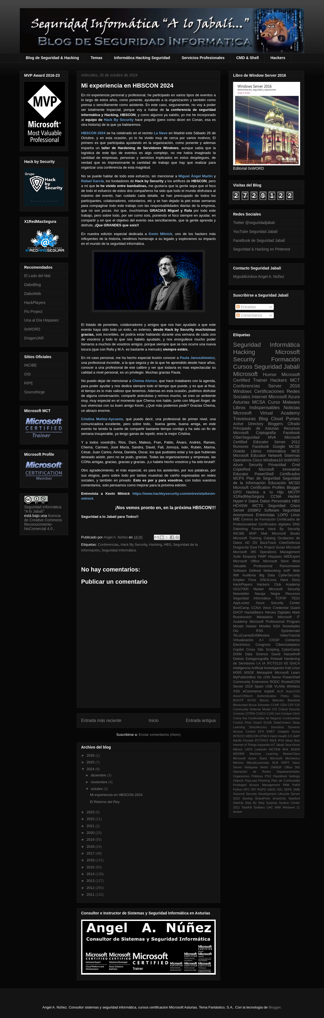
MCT (295, 380)
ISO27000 (241, 589)
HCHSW (240, 505)
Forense (258, 529)
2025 (91, 762)
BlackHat (294, 700)
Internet (259, 396)
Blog (263, 418)
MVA (272, 437)
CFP (291, 705)
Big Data (267, 575)
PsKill (296, 784)
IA (263, 663)
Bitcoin (264, 700)
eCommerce (252, 691)
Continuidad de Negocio (264, 718)
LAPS (249, 749)
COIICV (261, 713)
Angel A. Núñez (116, 537)
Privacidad (277, 465)
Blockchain (240, 705)
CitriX (296, 713)
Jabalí (280, 744)
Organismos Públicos (248, 776)
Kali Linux (292, 668)
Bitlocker (278, 700)
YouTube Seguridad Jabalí (255, 231)
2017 (91, 853)
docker (237, 811)
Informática (276, 451)
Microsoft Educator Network (257, 455)
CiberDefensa (289, 543)
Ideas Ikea (292, 740)
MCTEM (274, 749)
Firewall (276, 659)
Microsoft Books (286, 533)
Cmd (296, 465)
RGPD (261, 789)
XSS (236, 691)
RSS (259, 631)
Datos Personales (275, 501)
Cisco (257, 460)
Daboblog (240, 529)
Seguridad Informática (118, 550)
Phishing (264, 780)
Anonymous (243, 515)
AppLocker (241, 603)
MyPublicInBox (244, 677)
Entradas (246, 307)
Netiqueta (251, 767)
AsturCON (293, 691)
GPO (237, 492)
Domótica (277, 727)
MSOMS (238, 753)
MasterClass (291, 753)
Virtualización (243, 640)
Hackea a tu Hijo (265, 492)
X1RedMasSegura (248, 496)
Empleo (239, 580)
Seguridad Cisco (284, 505)
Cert (277, 713)
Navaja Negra (267, 594)
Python (238, 789)
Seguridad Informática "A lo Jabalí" (42, 509)
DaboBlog (32, 284)
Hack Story (290, 580)
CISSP (274, 640)
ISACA (295, 663)
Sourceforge (34, 392)
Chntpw (286, 713)
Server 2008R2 (247, 510)
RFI (253, 789)
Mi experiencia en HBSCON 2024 (116, 795)
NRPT (285, 762)
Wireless (293, 686)
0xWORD (32, 329)
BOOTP (238, 700)
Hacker (294, 496)
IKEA (273, 740)
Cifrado (294, 424)
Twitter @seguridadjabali (254, 222)
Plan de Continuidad (285, 780)
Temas (96, 58)
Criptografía (266, 433)
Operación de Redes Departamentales (266, 771)
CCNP (275, 705)
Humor (270, 374)
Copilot (238, 649)
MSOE (249, 673)
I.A (258, 663)
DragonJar (241, 547)
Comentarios (249, 315)
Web (296, 571)
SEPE (288, 789)
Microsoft (245, 374)
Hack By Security (133, 544)
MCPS (238, 478)
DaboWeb (32, 293)
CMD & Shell (247, 58)
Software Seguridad (282, 510)
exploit (269, 691)
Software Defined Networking (257, 571)
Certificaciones (269, 391)
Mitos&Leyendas (258, 762)
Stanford (294, 798)
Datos (254, 501)
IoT (273, 744)
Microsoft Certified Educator (266, 439)
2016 (91, 860)
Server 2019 (243, 686)
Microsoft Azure (284, 396)
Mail (264, 533)
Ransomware (290, 566)
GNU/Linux (268, 580)
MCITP (294, 492)
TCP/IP (281, 598)
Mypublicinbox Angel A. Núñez (258, 276)
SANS (271, 789)
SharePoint (262, 798)
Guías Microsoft (288, 547)
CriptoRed (241, 469)
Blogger (293, 487)
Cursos (242, 366)
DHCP (238, 612)
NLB (275, 762)
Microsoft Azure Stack (250, 758)
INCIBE (30, 365)
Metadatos (265, 617)
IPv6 (281, 740)
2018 (91, 846)
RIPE (28, 383)
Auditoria (249, 575)
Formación (285, 359)
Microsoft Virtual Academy (266, 413)
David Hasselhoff (286, 654)
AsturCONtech (243, 696)
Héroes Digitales (278, 612)
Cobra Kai (240, 718)
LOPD (283, 515)
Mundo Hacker (245, 626)
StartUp (238, 802)
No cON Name (269, 677)
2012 (91, 888)
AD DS (251, 543)
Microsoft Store (276, 561)
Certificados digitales (274, 524)
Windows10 (273, 460)
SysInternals (290, 631)
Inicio (153, 720)
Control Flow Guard (247, 722)
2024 (91, 769)
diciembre (99, 775)
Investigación (274, 668)
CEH (283, 705)
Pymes (293, 418)
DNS (296, 524)
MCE (295, 451)
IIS (286, 663)
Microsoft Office (246, 561)
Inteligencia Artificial (248, 668)
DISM (237, 654)
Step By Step (254, 802)
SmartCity (279, 798)
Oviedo (239, 451)
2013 (91, 881)
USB (268, 686)
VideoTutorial (290, 635)
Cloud (277, 418)
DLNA (267, 722)
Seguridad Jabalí (277, 366)
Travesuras (244, 418)
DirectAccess (258, 727)
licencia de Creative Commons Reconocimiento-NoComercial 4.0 (43, 522)
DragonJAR (34, 338)
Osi (235, 631)
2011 (91, 894)
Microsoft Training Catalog (254, 538)
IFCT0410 (261, 740)
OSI (27, 374)
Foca (252, 580)
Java (288, 744)
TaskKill (247, 807)
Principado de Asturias (256, 428)
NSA (276, 626)
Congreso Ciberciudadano (278, 645)
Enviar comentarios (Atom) (159, 735)
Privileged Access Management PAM (261, 784)
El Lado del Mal (37, 276)
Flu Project (33, 311)
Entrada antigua (201, 720)
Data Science (256, 654)
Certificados (290, 474)
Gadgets (283, 731)
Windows (242, 391)
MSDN (295, 749)
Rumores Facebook (251, 446)
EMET (270, 731)
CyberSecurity (289, 575)
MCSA (258, 402)
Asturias (241, 402)
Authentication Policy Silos (278, 696)
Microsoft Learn (287, 673)
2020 (91, 833)
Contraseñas (291, 718)
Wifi (236, 575)
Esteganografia (257, 659)
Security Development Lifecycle (268, 793)
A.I (261, 640)
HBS (167, 544)
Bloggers (275, 424)
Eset (253, 547)
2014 (91, 874)
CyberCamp (291, 649)
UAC (269, 807)
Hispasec (275, 556)
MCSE (294, 446)
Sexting (247, 798)
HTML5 (264, 736)
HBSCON (252, 736)
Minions (238, 762)
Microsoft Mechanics (285, 758)
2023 (91, 812)
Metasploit (264, 673)
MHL (285, 749)
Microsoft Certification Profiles (259, 487)
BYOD (251, 700)
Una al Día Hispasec (41, 320)
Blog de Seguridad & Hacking (52, 58)
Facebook (291, 433)
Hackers (278, 58)
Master (258, 589)
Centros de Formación (258, 519)
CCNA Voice (261, 608)
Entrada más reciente (101, 720)
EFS (261, 731)
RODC (275, 682)
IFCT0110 (274, 663)
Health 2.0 (285, 736)
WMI (278, 807)
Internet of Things (245, 744)
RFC (247, 789)
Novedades (291, 626)
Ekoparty (249, 556)
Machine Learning (264, 753)
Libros (256, 451)
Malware (291, 402)
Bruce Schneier (259, 705)
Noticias (292, 407)
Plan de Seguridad (263, 478)
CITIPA (250, 713)
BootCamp (241, 608)
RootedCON (290, 682)
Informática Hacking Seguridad (142, 58)
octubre (97, 789)
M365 (237, 673)
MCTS (257, 505)
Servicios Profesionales (203, 58)
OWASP (276, 767)
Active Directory (248, 424)
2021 (91, 826)
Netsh (264, 767)
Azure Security (247, 465)
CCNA (276, 496)
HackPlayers (35, 302)
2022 (91, 819)
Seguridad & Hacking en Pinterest (261, 249)
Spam (259, 686)
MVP (252, 533)
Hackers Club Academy (278, 584)
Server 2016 (284, 385)
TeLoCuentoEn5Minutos (251, 635)
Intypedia (264, 744)
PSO (268, 776)
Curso (274, 402)
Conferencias (108, 544)
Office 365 (292, 767)
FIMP (262, 556)
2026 (91, 755)
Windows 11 (291, 807)
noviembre (99, 782)
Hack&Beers (253, 612)
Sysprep (271, 802)
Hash (273, 736)
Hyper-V (240, 501)
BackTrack (268, 543)
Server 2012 (287, 442)
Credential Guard (286, 608)
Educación (277, 483)
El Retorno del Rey (104, 802)
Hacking (155, 544)
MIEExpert (292, 556)
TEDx (295, 598)
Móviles (265, 626)
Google (279, 446)
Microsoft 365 (244, 552)
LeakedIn (261, 749)
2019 (91, 839)
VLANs (279, 686)
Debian (238, 659)
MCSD (294, 483)
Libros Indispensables (256, 407)
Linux (295, 515)
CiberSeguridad (246, 437)
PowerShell (264, 474)
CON (270, 713)
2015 (91, 867)
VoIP (286, 571)
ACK (280, 691)
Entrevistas (265, 515)
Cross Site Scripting (262, 649)
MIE (236, 519)
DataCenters (282, 722)
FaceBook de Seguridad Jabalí (259, 240)
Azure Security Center (278, 603)
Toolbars (259, 807)
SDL (280, 789)
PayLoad (251, 780)
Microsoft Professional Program (275, 622)
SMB (296, 789)
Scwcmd (238, 793)
